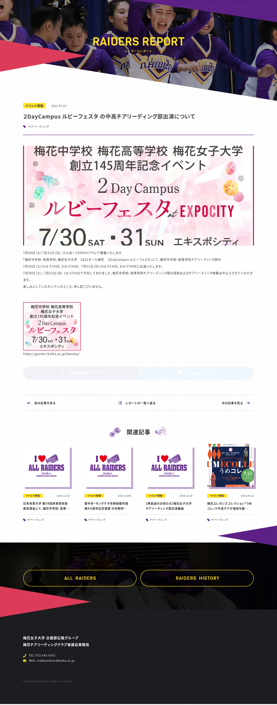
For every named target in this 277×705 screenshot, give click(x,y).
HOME (156, 6)
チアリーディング (38, 126)
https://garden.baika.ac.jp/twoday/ (51, 353)
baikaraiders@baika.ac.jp (56, 660)
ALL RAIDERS (212, 6)
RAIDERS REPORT (243, 6)
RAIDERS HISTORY (182, 6)
